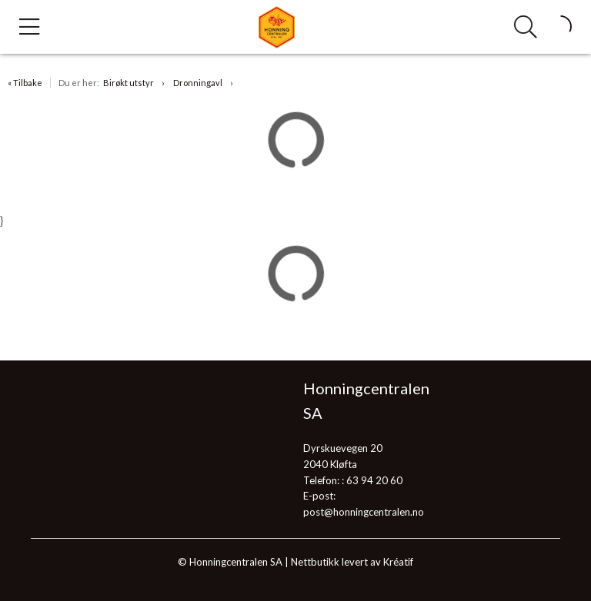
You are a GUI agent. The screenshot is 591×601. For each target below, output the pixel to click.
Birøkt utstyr (128, 83)
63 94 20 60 (374, 480)
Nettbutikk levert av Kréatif (352, 562)
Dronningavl (197, 83)
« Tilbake (25, 83)
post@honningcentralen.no (363, 512)
